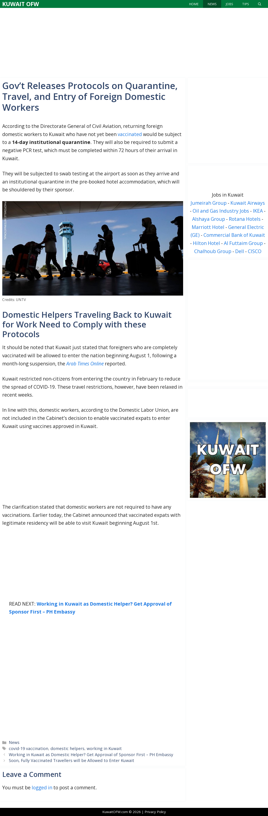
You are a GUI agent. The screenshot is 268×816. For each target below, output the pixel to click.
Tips (245, 4)
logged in (42, 787)
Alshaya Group (208, 219)
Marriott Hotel (208, 227)
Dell (239, 251)
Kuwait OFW (20, 4)
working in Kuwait (104, 748)
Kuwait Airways (247, 203)
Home (194, 4)
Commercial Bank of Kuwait (234, 235)
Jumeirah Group (209, 203)
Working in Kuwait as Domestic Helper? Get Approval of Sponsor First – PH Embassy (91, 754)
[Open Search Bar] (260, 4)
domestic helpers (67, 748)
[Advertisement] (134, 41)
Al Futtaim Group (243, 243)
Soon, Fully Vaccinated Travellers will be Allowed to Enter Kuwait (71, 760)
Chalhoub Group (212, 251)
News (212, 4)
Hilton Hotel (206, 243)
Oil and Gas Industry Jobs (221, 211)
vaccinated (130, 134)
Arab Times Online (85, 363)
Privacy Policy (155, 811)
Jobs (229, 4)
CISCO (254, 251)
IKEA (258, 211)
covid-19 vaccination (28, 748)
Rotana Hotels (245, 219)
